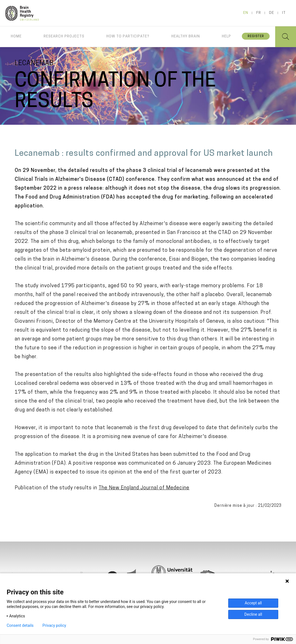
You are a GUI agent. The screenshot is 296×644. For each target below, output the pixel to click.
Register (256, 36)
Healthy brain (185, 36)
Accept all (253, 603)
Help (226, 36)
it (284, 13)
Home (16, 36)
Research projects (64, 36)
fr (258, 13)
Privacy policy (54, 625)
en (245, 13)
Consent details (20, 625)
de (271, 13)
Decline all (253, 614)
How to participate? (127, 36)
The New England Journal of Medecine (144, 488)
